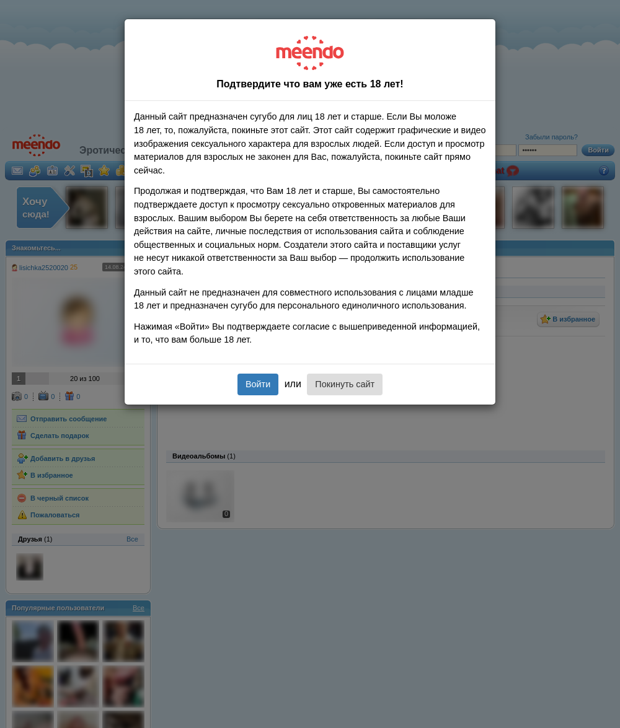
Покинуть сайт (344, 384)
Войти (258, 384)
